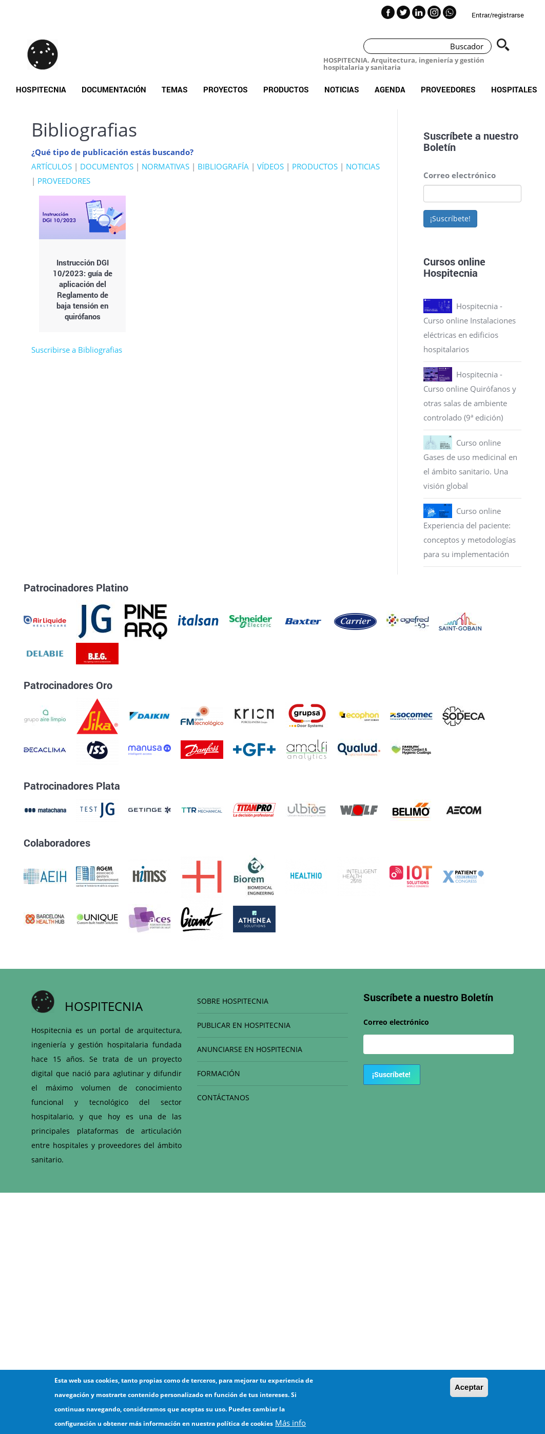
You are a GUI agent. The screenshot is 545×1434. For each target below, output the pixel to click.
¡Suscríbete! (450, 218)
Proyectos (225, 89)
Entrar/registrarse (498, 15)
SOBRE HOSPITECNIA (232, 1001)
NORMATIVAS (165, 166)
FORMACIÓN (218, 1073)
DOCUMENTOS (106, 166)
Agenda (390, 89)
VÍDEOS (270, 166)
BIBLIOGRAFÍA (223, 166)
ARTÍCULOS (51, 166)
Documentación (114, 89)
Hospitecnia (41, 89)
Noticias (341, 89)
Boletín (439, 147)
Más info (290, 1423)
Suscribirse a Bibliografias (76, 350)
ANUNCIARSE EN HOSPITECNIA (249, 1049)
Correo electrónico (459, 175)
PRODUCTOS (315, 166)
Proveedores (448, 89)
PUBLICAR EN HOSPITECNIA (243, 1025)
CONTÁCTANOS (223, 1097)
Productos (286, 89)
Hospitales (514, 89)
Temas (175, 89)
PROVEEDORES (63, 181)
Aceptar (469, 1387)
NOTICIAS (363, 166)
